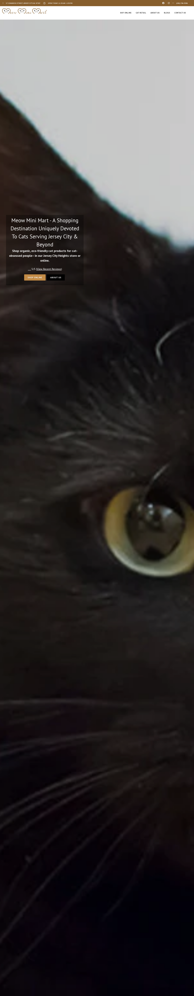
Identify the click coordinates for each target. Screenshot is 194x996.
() (49, 269)
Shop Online (35, 277)
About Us (55, 277)
